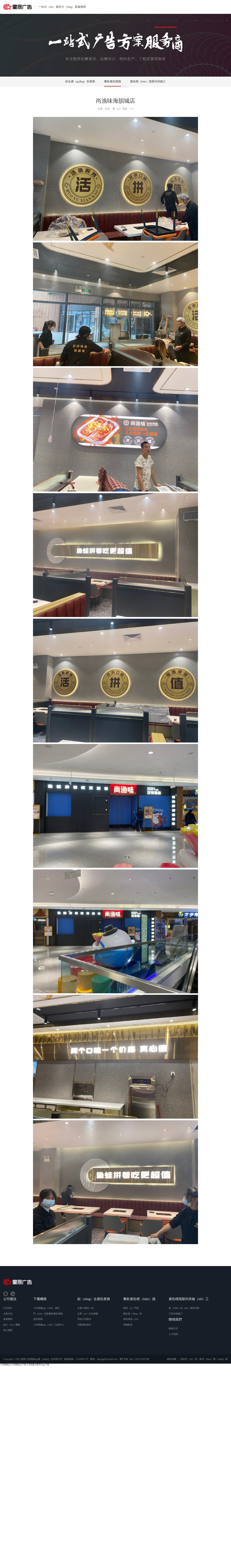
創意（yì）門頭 (131, 1308)
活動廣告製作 (84, 1325)
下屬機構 (40, 1299)
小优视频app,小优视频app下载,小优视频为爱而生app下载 (24, 1364)
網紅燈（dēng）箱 (132, 1313)
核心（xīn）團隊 (11, 1325)
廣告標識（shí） (131, 1319)
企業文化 (8, 1313)
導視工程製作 (84, 1319)
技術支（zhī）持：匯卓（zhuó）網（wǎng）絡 (204, 1359)
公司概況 (111, 20)
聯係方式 (173, 1328)
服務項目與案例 (165, 20)
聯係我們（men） (215, 20)
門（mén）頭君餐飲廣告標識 (48, 1313)
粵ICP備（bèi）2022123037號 (134, 1359)
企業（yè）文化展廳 (87, 1313)
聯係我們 (175, 1319)
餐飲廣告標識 (112, 81)
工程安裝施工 (175, 1313)
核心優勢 (8, 1330)
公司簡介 (8, 1308)
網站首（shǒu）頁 (85, 20)
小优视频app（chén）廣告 (46, 1308)
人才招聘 (173, 1334)
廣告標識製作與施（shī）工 (189, 1299)
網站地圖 (171, 1359)
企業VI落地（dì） (86, 1308)
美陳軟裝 (127, 1325)
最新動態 (189, 20)
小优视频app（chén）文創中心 (48, 1325)
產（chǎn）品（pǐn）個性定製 (184, 1308)
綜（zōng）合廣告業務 (93, 1299)
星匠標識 (38, 1319)
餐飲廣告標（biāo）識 (139, 1299)
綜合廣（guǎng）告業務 (80, 81)
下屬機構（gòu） (136, 20)
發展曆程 (8, 1319)
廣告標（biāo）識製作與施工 (148, 81)
